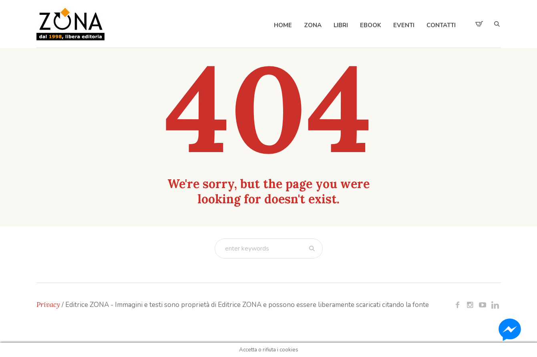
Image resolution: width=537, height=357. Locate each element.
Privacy (48, 304)
